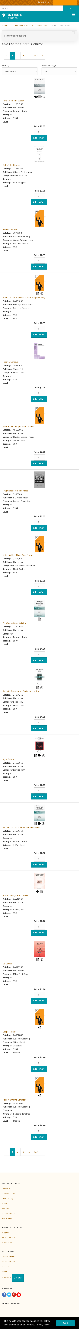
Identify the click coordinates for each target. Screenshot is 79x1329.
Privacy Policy (7, 1242)
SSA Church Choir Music (39, 25)
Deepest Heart (9, 1031)
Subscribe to (13, 1277)
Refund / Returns (8, 1237)
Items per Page (49, 65)
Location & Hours (8, 1256)
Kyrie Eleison (8, 759)
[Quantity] (39, 132)
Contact (41, 2)
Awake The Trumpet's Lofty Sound (19, 426)
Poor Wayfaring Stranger (14, 1099)
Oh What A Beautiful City (14, 623)
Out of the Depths (11, 165)
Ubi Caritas (7, 963)
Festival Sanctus (10, 361)
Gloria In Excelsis (10, 229)
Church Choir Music (21, 25)
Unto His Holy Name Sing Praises (18, 555)
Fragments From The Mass (15, 490)
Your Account (7, 1218)
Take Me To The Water (13, 100)
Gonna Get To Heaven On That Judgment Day (24, 297)
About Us (5, 1266)
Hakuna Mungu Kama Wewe (15, 895)
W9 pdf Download (8, 1261)
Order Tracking (7, 1198)
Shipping (5, 1232)
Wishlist (5, 1203)
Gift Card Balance (8, 1213)
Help (47, 2)
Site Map (5, 1271)
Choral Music (6, 25)
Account (58, 3)
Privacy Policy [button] (42, 1325)
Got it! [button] (65, 1323)
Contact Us (6, 1188)
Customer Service (8, 1193)
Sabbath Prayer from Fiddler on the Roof (21, 691)
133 (36, 55)
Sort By (5, 65)
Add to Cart (39, 137)
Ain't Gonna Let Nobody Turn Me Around (21, 827)
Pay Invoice (6, 1208)
